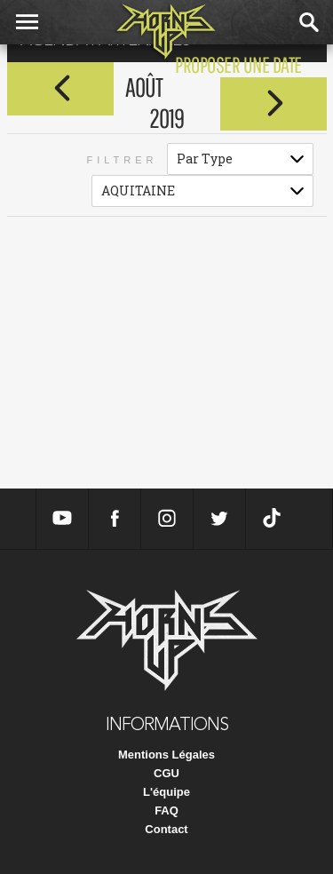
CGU (166, 773)
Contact (166, 829)
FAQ (166, 810)
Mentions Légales (166, 754)
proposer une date (238, 64)
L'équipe (166, 792)
